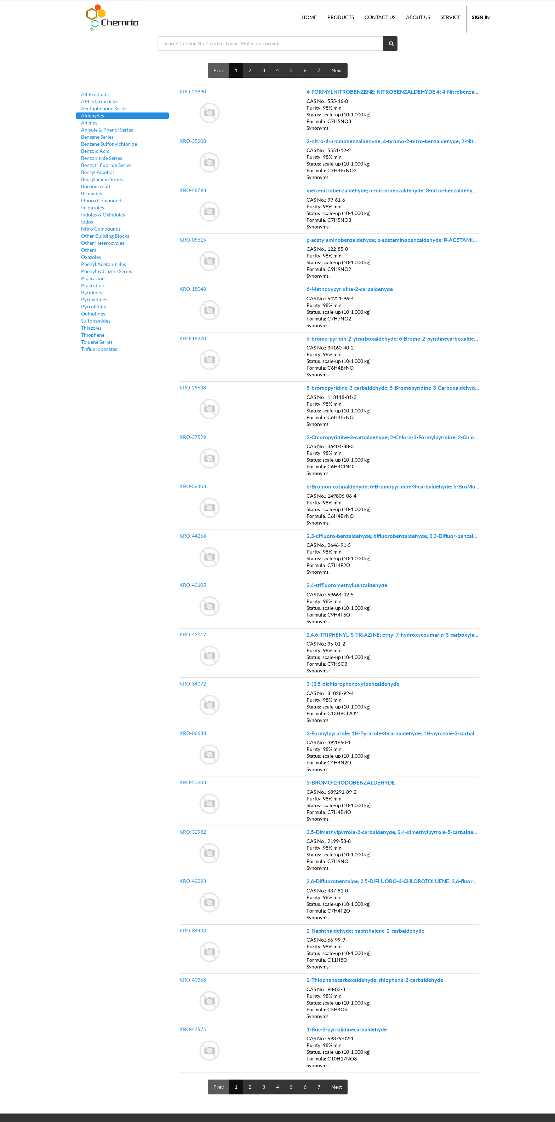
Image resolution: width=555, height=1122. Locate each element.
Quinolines (93, 314)
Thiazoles (91, 328)
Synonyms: (318, 128)
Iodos (87, 222)
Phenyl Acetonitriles (103, 264)
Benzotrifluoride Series (106, 165)
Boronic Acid (95, 186)
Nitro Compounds (101, 229)
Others (88, 250)
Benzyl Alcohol (97, 172)
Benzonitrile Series (101, 158)
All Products (95, 94)
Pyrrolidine (93, 307)
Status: (314, 114)
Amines (89, 123)
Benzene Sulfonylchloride (109, 144)
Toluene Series (97, 342)
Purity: (314, 107)
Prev (218, 70)
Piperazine (92, 278)
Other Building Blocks (105, 236)
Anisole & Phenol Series (107, 130)
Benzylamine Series (102, 179)
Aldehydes (92, 115)
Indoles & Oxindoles (103, 215)
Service (450, 17)
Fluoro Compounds (102, 200)
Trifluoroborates (99, 349)
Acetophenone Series (104, 108)
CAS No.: (316, 101)
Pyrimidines (94, 299)
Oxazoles (91, 257)
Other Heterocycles (102, 243)
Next (336, 70)
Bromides (91, 193)
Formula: (316, 121)
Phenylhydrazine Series (106, 271)
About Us (418, 17)
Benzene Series (97, 137)
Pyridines (91, 292)
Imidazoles (92, 207)
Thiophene (92, 335)
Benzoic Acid (95, 151)
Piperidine (92, 285)
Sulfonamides (95, 321)
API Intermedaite (99, 101)
